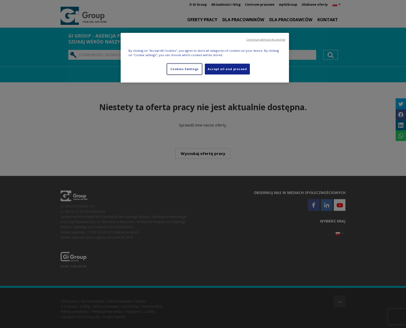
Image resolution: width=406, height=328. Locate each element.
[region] (205, 58)
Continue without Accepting (265, 39)
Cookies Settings (184, 69)
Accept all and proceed (227, 69)
